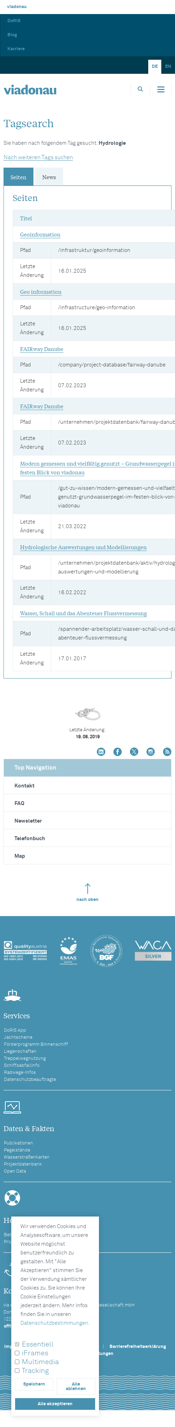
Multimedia (40, 1362)
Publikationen (18, 1143)
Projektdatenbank (23, 1164)
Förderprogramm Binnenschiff (36, 1044)
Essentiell (38, 1344)
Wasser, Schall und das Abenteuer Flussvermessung (83, 613)
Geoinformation (40, 234)
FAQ (19, 803)
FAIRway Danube (41, 348)
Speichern (34, 1384)
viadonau (17, 7)
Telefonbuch (29, 838)
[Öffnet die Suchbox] (140, 89)
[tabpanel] (87, 428)
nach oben (87, 892)
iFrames (35, 1353)
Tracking (35, 1370)
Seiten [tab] (18, 177)
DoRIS (13, 21)
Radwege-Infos (20, 1072)
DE (155, 66)
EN (168, 66)
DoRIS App (15, 1030)
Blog (12, 35)
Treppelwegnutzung (25, 1058)
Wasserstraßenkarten (27, 1157)
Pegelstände (17, 1150)
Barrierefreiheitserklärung (138, 1346)
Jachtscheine (18, 1037)
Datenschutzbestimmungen (54, 1323)
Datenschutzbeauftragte (30, 1079)
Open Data (15, 1171)
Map (19, 856)
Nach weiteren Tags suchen (38, 157)
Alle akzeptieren (55, 1404)
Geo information (41, 291)
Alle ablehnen (76, 1386)
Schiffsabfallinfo (21, 1065)
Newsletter (28, 821)
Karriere (16, 49)
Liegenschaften (20, 1051)
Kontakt (24, 786)
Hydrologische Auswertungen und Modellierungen (83, 547)
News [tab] (49, 177)
